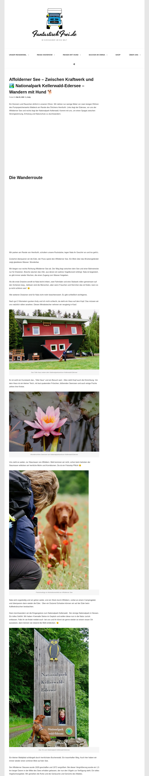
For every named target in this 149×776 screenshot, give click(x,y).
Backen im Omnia (98, 55)
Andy (29, 97)
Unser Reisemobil (18, 55)
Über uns (134, 55)
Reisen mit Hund (71, 55)
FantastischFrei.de (54, 34)
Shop (117, 55)
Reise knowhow (45, 55)
